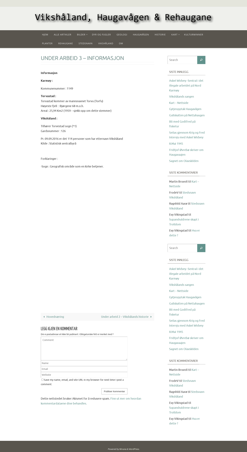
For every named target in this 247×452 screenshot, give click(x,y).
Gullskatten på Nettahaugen (187, 115)
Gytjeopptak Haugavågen (185, 109)
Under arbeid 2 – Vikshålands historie (127, 317)
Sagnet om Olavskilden (183, 161)
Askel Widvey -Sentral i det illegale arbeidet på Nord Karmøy (186, 85)
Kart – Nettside (178, 103)
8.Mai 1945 (176, 143)
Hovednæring (53, 317)
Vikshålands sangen (181, 96)
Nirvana (122, 449)
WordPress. (134, 449)
